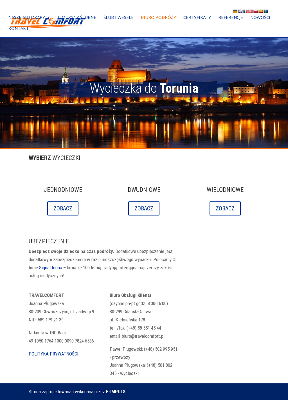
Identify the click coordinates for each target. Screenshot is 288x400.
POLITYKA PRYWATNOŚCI (53, 354)
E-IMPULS (115, 391)
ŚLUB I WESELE (119, 17)
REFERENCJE (230, 17)
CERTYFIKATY (197, 17)
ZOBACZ (62, 208)
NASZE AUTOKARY (26, 17)
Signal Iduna (50, 267)
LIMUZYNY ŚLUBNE (77, 17)
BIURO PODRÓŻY (158, 17)
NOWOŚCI (260, 17)
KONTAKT (18, 28)
